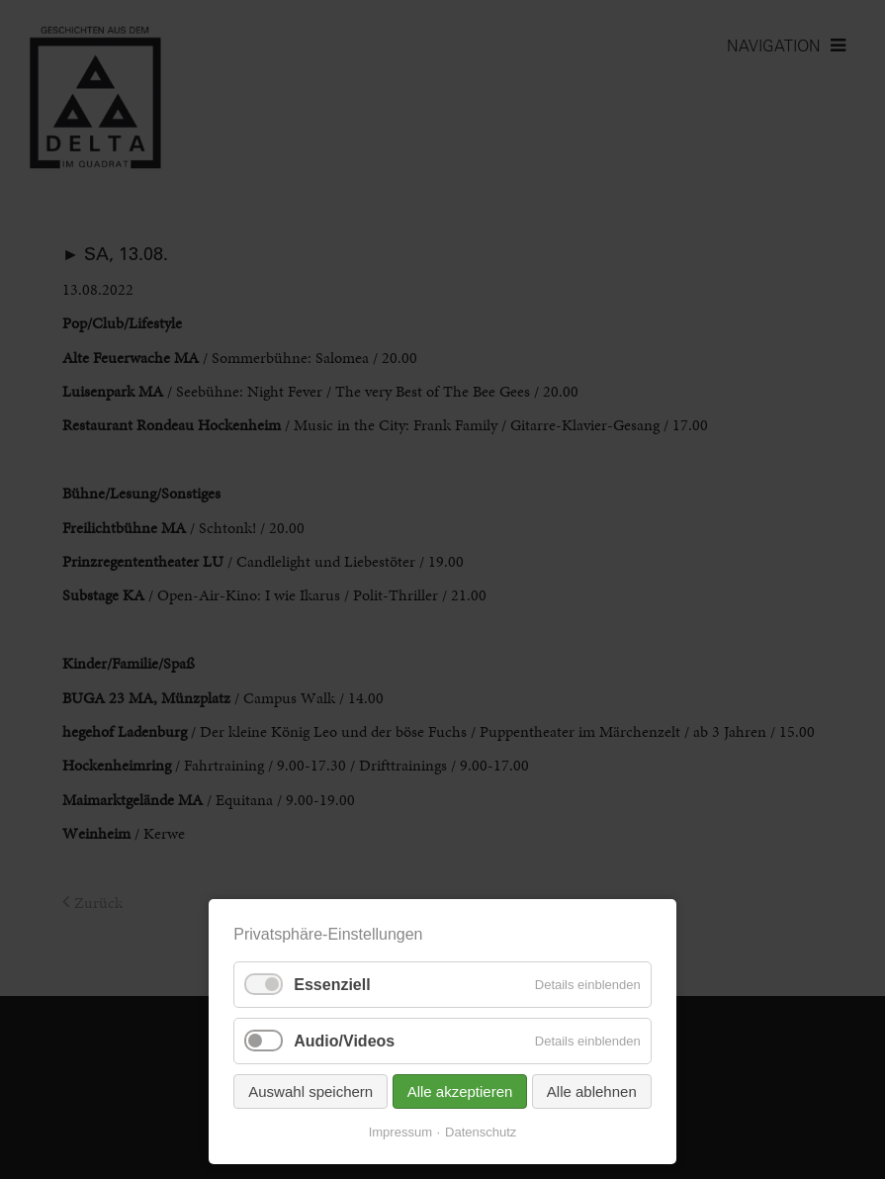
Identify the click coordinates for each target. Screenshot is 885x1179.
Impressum (400, 1132)
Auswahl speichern (310, 1091)
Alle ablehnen (592, 1091)
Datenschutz (480, 1132)
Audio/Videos (344, 1041)
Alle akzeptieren (460, 1091)
